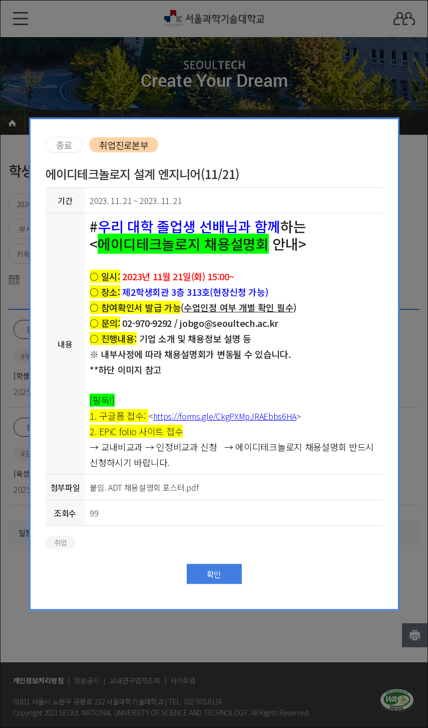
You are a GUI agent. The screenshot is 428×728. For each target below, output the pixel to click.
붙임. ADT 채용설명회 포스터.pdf (144, 487)
